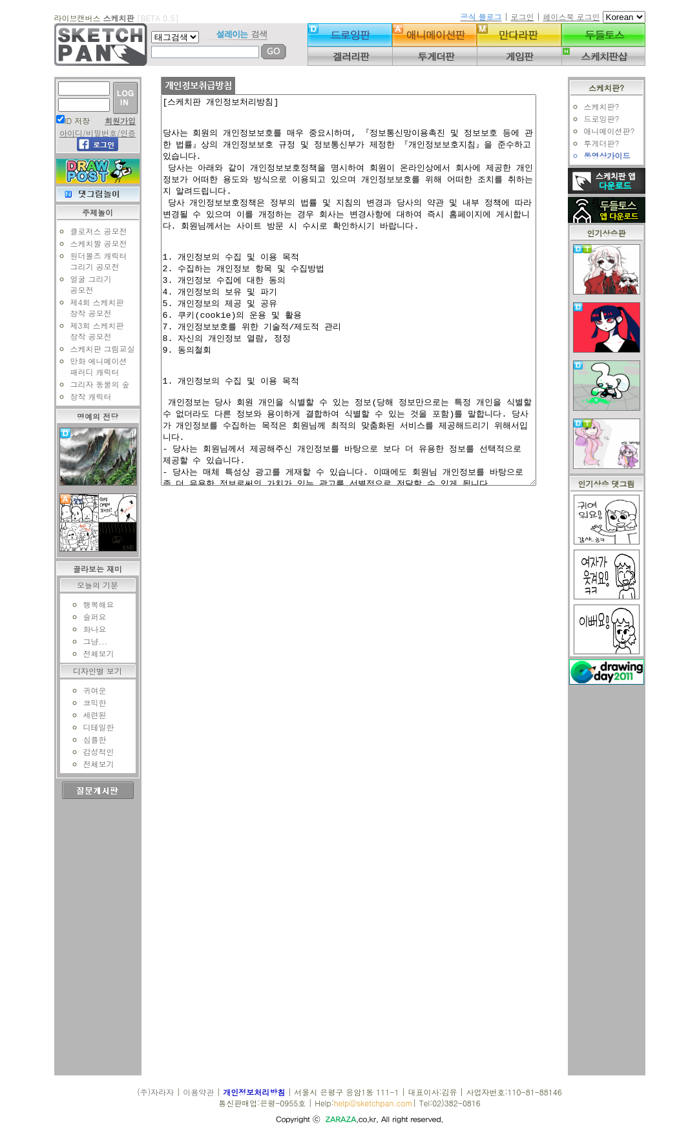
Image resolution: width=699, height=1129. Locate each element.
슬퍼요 (87, 616)
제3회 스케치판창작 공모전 (90, 331)
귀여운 (87, 690)
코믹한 (87, 702)
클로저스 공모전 (91, 230)
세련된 (87, 714)
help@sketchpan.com (373, 1102)
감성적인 (91, 751)
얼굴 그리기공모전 (84, 284)
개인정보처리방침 (254, 1091)
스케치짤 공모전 (91, 243)
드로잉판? (608, 118)
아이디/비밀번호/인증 (90, 132)
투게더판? (608, 143)
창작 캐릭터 (84, 396)
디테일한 (91, 726)
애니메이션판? (616, 130)
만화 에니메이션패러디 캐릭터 (91, 366)
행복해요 (91, 604)
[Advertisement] (613, 881)
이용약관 (198, 1091)
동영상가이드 (613, 155)
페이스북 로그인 (571, 16)
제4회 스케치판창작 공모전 (90, 307)
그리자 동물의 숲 (93, 383)
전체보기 (91, 653)
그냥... (88, 641)
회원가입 (113, 120)
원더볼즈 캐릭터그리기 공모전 (91, 261)
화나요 (87, 628)
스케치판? (608, 106)
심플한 (87, 739)
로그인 (522, 16)
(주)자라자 (155, 1091)
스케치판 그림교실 (95, 348)
